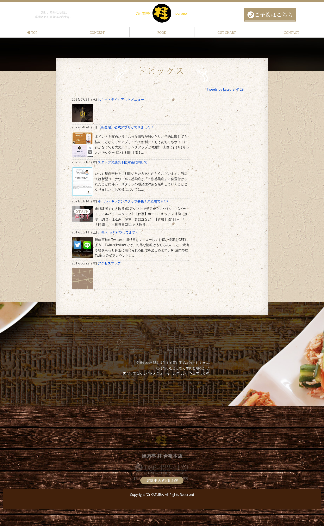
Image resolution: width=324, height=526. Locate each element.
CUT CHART (227, 32)
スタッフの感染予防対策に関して (122, 162)
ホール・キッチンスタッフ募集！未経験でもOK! (133, 201)
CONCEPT (97, 32)
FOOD (162, 32)
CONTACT (291, 32)
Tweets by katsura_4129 (225, 89)
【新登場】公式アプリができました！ (126, 127)
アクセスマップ (109, 263)
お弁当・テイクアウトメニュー (121, 99)
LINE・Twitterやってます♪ (117, 232)
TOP (32, 32)
